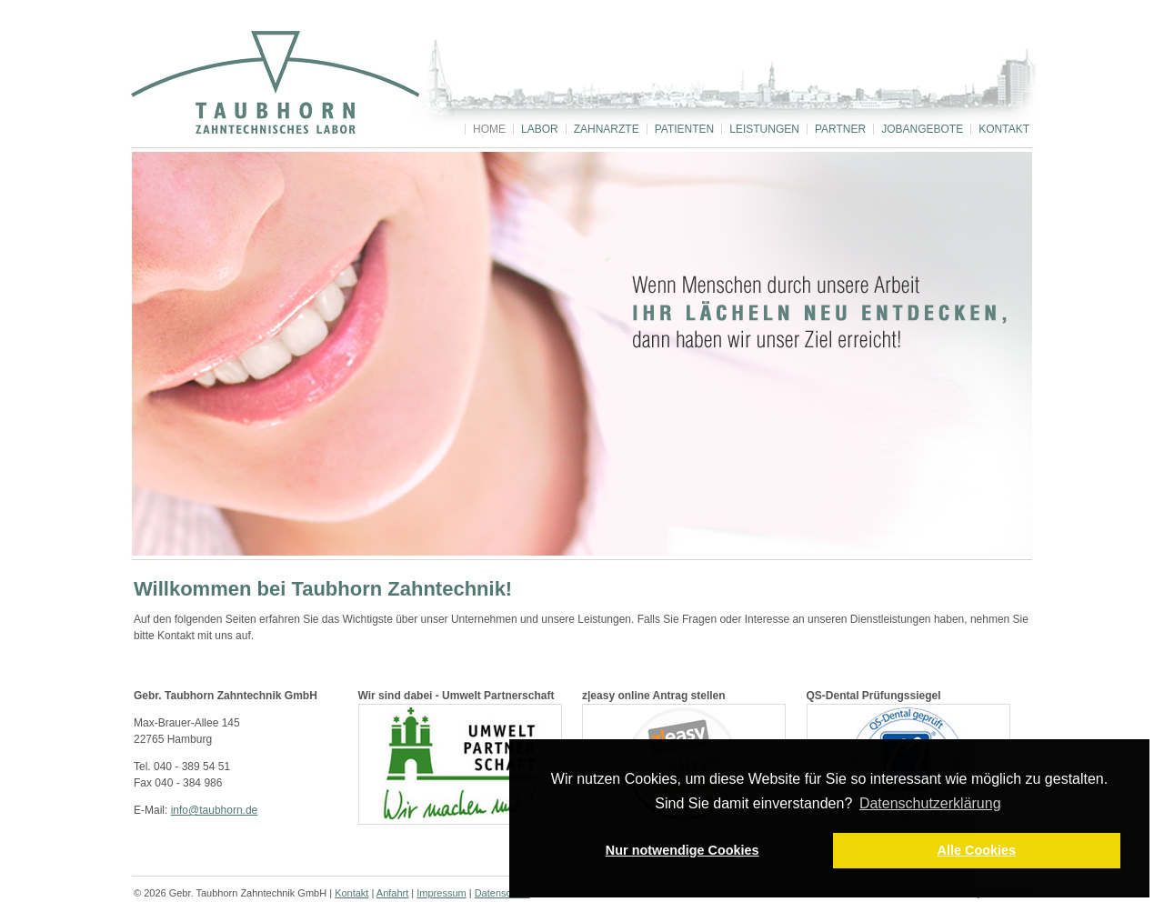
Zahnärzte (606, 129)
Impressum (441, 892)
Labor (539, 129)
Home (489, 129)
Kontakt (1003, 129)
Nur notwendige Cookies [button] (682, 850)
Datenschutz (502, 892)
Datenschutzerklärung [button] (930, 803)
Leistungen (764, 129)
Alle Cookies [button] (977, 850)
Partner (840, 129)
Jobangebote (922, 129)
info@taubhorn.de (214, 810)
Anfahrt (392, 892)
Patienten (685, 129)
